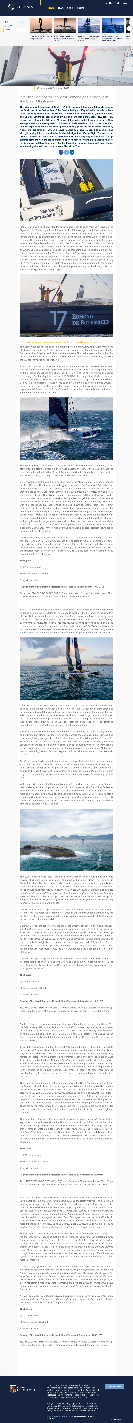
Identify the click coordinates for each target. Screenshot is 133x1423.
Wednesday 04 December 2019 (53, 88)
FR (124, 3)
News (51, 7)
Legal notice (115, 1420)
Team (61, 7)
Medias (80, 7)
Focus (7, 29)
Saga (70, 7)
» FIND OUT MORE (114, 1387)
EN (129, 3)
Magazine (8, 25)
